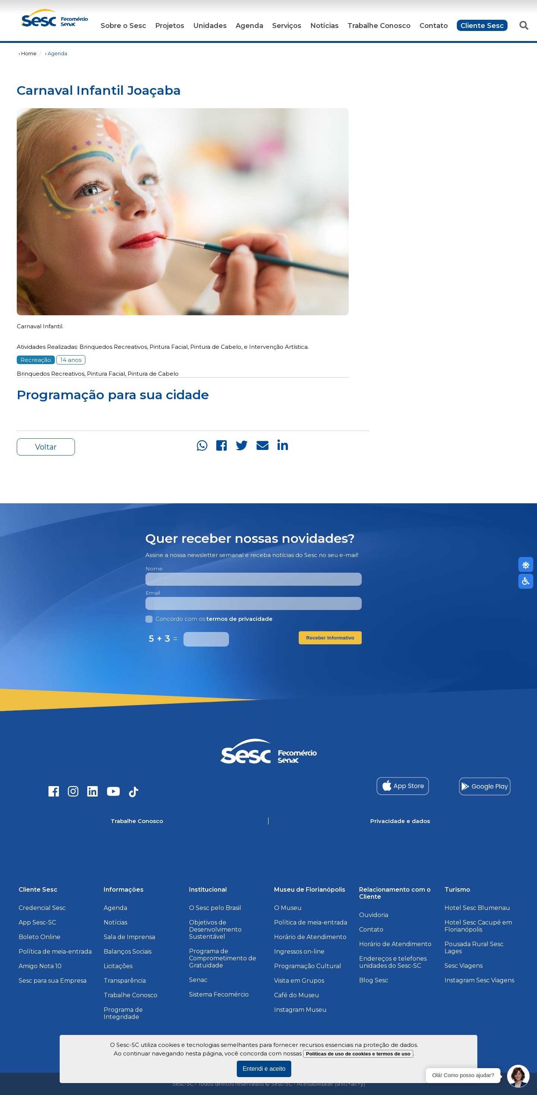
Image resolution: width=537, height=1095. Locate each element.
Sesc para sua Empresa (53, 980)
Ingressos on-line (299, 951)
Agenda (249, 26)
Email (152, 592)
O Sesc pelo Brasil (215, 907)
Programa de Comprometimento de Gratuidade (222, 958)
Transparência (125, 980)
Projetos (169, 26)
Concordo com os (209, 619)
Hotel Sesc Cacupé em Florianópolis (478, 926)
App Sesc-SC (37, 922)
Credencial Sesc (42, 907)
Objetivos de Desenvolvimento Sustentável (215, 929)
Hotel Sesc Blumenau (477, 907)
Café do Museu (296, 995)
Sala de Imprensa (129, 937)
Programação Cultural (307, 966)
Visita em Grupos (299, 980)
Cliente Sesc (482, 26)
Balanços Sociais (127, 951)
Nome (154, 568)
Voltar (46, 446)
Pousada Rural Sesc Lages (474, 948)
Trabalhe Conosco (379, 26)
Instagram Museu (300, 1009)
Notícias (324, 26)
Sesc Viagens (464, 965)
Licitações (118, 966)
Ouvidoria (373, 915)
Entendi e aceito (264, 1069)
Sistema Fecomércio (219, 994)
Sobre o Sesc (123, 26)
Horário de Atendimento (310, 937)
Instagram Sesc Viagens (479, 980)
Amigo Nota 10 (40, 966)
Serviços (286, 26)
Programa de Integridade (123, 1013)
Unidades (210, 26)
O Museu (288, 907)
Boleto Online (39, 937)
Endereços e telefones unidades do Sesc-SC (393, 962)
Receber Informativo (330, 638)
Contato (434, 26)
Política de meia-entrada (55, 951)
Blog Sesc (373, 980)
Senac (198, 979)
